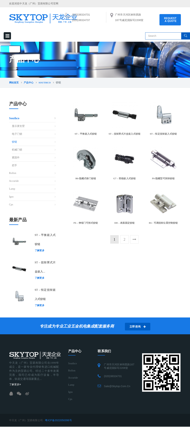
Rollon (12, 173)
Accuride (14, 181)
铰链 (14, 141)
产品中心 (28, 82)
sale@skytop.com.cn (117, 386)
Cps (11, 204)
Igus (11, 196)
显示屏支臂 (18, 126)
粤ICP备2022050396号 (58, 420)
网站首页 (14, 82)
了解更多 (40, 250)
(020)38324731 (113, 376)
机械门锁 (17, 149)
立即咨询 (143, 326)
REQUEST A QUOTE (170, 20)
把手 (14, 165)
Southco (45, 82)
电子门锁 (17, 134)
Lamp (12, 188)
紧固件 (16, 157)
